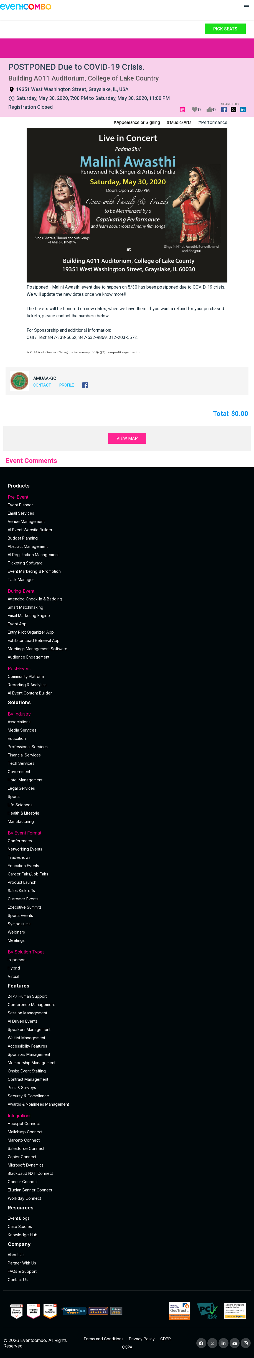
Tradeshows (19, 857)
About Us (16, 1254)
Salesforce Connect (26, 1148)
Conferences (20, 840)
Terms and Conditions (103, 1338)
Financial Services (24, 755)
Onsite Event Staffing (27, 1071)
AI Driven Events (22, 1021)
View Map (127, 438)
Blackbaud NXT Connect (30, 1173)
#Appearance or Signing (136, 122)
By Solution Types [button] (127, 952)
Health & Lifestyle (23, 813)
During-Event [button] (127, 591)
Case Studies (20, 1226)
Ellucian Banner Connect (30, 1190)
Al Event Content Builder (30, 693)
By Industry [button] (127, 714)
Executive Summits (25, 907)
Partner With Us (22, 1263)
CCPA (127, 1347)
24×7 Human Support (27, 996)
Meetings (16, 940)
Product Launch (22, 882)
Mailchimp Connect (25, 1131)
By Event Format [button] (127, 833)
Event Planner (20, 504)
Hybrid (14, 968)
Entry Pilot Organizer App (31, 632)
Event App (17, 623)
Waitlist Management (26, 1037)
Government (19, 771)
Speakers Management (29, 1029)
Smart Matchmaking (25, 607)
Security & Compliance (28, 1095)
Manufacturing (21, 821)
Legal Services (21, 788)
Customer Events (23, 898)
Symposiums (19, 923)
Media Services (22, 730)
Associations (19, 721)
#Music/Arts (179, 122)
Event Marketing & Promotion (34, 571)
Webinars (16, 932)
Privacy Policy (142, 1338)
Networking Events (25, 849)
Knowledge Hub (22, 1234)
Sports (14, 796)
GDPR (165, 1338)
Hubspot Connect (24, 1123)
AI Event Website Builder (30, 529)
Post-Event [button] (127, 668)
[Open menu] (246, 6)
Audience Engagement (28, 657)
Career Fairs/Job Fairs (28, 874)
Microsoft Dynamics (26, 1165)
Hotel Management (25, 780)
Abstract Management (28, 546)
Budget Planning (23, 538)
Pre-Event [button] (127, 497)
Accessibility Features (27, 1046)
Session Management (27, 1012)
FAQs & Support (22, 1271)
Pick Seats (225, 29)
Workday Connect (24, 1198)
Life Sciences (20, 804)
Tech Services (21, 763)
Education (17, 738)
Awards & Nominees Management (38, 1104)
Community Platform (26, 676)
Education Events (23, 865)
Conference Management (31, 1004)
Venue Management (26, 521)
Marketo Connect (24, 1140)
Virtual (13, 976)
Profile (66, 385)
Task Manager (21, 579)
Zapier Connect (22, 1156)
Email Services (21, 513)
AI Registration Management (33, 554)
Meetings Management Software (37, 648)
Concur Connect (23, 1181)
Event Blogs (18, 1218)
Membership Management (31, 1062)
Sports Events (20, 915)
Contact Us (18, 1279)
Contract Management (28, 1079)
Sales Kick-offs (21, 890)
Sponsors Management (29, 1054)
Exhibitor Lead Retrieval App (34, 640)
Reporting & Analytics (27, 684)
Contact (42, 385)
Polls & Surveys (22, 1087)
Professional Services (28, 746)
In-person (17, 959)
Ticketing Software (25, 563)
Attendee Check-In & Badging (35, 599)
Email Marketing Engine (29, 615)
